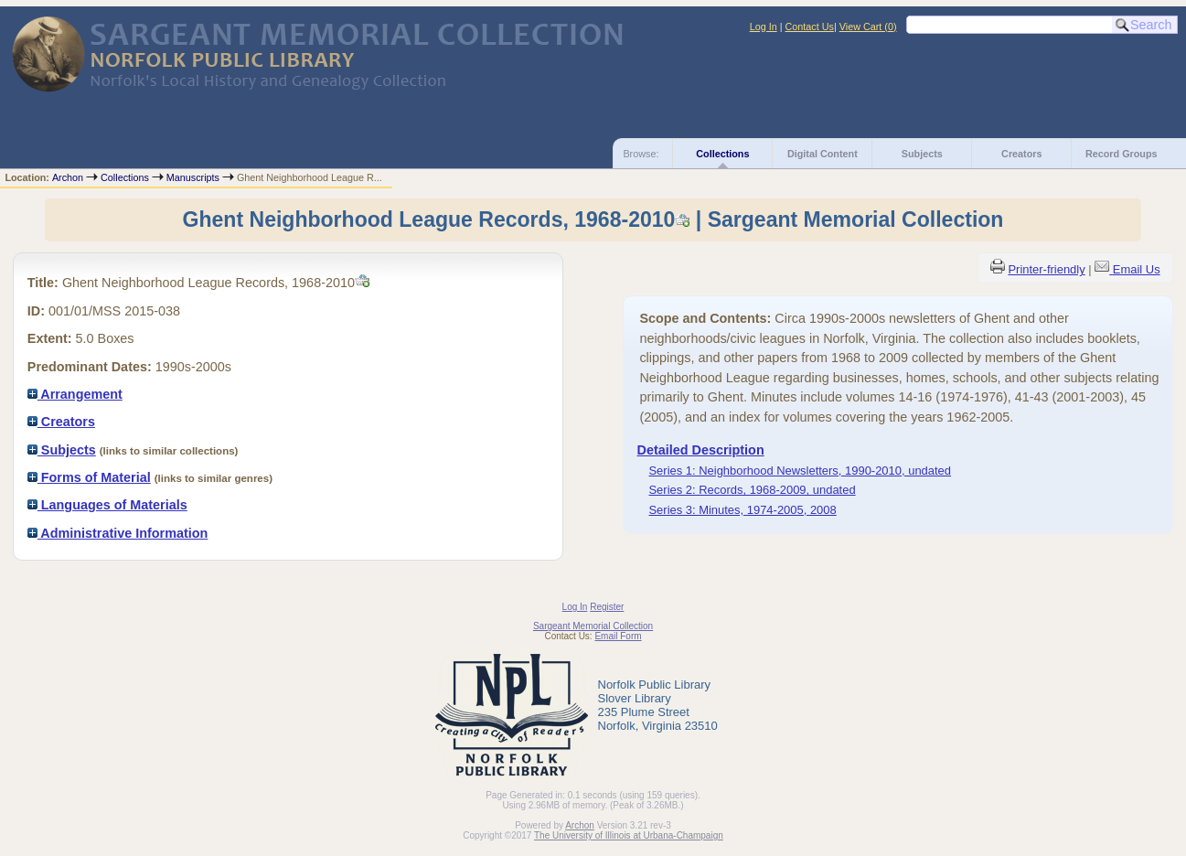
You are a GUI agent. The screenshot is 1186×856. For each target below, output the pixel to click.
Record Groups (1121, 153)
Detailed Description (700, 450)
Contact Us (809, 26)
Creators (1021, 153)
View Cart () (868, 26)
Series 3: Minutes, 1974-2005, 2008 (742, 510)
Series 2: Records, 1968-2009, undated (751, 490)
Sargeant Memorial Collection (593, 626)
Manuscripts (192, 177)
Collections (722, 153)
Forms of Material (89, 477)
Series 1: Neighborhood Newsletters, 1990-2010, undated (799, 470)
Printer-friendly (1046, 269)
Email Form (617, 636)
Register (607, 607)
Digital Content (822, 153)
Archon (67, 177)
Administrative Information (117, 533)
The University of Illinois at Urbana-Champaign (628, 835)
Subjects (922, 153)
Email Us (1136, 269)
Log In (763, 26)
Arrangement (75, 394)
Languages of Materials (107, 505)
